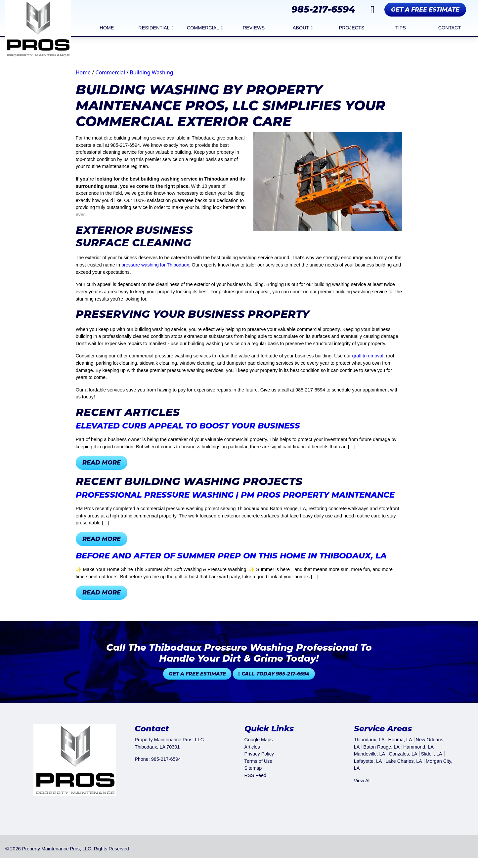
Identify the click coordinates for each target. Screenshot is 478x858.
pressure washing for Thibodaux (155, 264)
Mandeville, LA (369, 753)
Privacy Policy (259, 753)
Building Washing (151, 72)
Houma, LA (400, 739)
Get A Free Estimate (425, 9)
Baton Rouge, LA (381, 747)
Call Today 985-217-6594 (256, 673)
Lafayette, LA (368, 761)
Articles (252, 747)
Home (83, 72)
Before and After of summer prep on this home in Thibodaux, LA (231, 555)
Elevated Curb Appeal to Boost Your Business (188, 425)
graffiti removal (367, 355)
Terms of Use (258, 761)
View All (362, 780)
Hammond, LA (418, 747)
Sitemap (253, 768)
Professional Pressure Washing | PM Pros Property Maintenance (235, 495)
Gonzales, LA (403, 753)
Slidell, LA (431, 753)
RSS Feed (255, 775)
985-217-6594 (323, 9)
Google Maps (258, 739)
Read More (101, 462)
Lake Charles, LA (404, 761)
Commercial (110, 72)
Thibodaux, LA (369, 739)
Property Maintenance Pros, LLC (56, 848)
